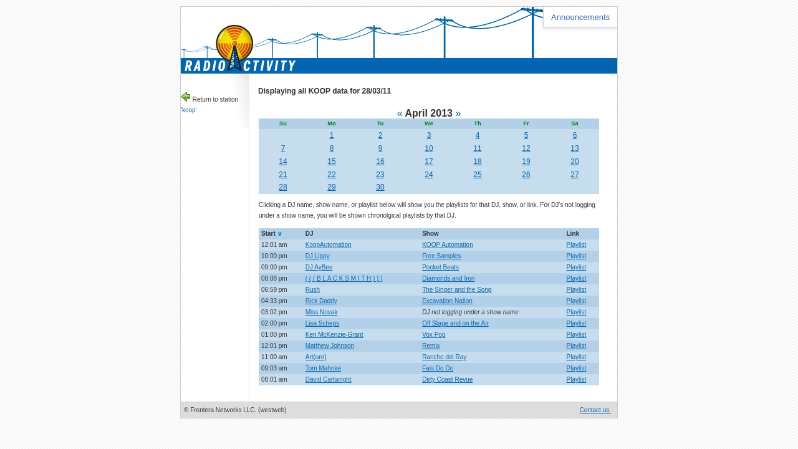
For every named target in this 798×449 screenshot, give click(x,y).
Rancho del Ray (444, 357)
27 (574, 174)
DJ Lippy (317, 256)
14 (283, 161)
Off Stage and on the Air (455, 323)
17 (429, 161)
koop (189, 110)
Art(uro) (316, 357)
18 (477, 161)
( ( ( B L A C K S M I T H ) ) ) (344, 278)
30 (380, 187)
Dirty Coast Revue (447, 379)
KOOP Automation (447, 244)
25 (477, 174)
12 (526, 148)
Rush (312, 289)
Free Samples (441, 256)
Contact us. (595, 410)
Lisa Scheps (322, 323)
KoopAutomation (328, 244)
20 (574, 161)
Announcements (580, 17)
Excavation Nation (447, 300)
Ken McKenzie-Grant (334, 334)
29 (331, 187)
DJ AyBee (319, 267)
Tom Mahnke (323, 368)
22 (331, 174)
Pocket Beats (440, 267)
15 (331, 161)
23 (380, 174)
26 (526, 174)
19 (526, 161)
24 (429, 174)
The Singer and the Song (456, 289)
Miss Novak (321, 312)
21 (283, 174)
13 (574, 148)
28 (283, 187)
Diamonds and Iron (448, 278)
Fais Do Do (437, 368)
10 (429, 148)
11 (477, 148)
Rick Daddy (321, 300)
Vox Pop (433, 334)
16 (380, 161)
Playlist (577, 244)
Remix (431, 345)
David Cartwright (328, 379)
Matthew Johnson (329, 345)
